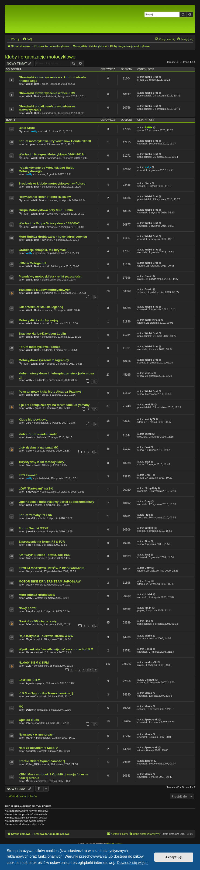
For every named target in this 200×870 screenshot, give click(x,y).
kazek (29, 437)
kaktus (149, 373)
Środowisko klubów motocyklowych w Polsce (52, 183)
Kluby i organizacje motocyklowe (40, 56)
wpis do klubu (29, 720)
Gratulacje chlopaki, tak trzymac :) (44, 250)
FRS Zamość (28, 475)
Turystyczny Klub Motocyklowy (41, 462)
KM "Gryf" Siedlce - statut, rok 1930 (44, 555)
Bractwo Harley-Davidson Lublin (42, 333)
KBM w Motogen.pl (32, 263)
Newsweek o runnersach (37, 734)
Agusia (30, 683)
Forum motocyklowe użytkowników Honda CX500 (55, 141)
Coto (29, 450)
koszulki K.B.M (29, 680)
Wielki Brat (32, 83)
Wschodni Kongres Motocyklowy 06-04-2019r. (52, 154)
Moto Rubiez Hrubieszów (37, 594)
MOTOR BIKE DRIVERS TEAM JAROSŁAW (50, 581)
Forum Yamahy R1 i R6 (35, 515)
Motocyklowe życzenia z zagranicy (44, 360)
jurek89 (149, 404)
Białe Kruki (27, 128)
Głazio (148, 276)
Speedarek (151, 719)
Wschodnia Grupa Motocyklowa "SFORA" (49, 223)
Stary (148, 183)
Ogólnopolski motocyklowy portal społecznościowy (56, 502)
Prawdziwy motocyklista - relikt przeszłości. (50, 276)
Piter (28, 723)
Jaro (28, 422)
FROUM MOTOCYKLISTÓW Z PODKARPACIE (51, 568)
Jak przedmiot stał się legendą (41, 307)
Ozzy (29, 571)
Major (29, 639)
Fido (147, 514)
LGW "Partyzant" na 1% (36, 488)
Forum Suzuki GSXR (33, 528)
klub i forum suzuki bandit (38, 434)
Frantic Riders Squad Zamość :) (42, 761)
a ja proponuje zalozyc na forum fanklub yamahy (54, 405)
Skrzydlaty (32, 491)
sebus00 (31, 696)
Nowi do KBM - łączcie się (37, 621)
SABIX (148, 127)
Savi (147, 447)
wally (34, 131)
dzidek (148, 594)
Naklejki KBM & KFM (34, 662)
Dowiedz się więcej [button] (132, 863)
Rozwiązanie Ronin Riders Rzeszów (45, 197)
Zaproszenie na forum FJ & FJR (42, 541)
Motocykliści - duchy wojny (39, 320)
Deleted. (150, 679)
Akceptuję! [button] (174, 857)
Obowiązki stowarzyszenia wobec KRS (47, 93)
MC (21, 706)
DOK (28, 624)
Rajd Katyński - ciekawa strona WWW (46, 636)
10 (95, 669)
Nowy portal (27, 608)
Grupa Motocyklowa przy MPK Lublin (46, 210)
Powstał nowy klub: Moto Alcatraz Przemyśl (51, 391)
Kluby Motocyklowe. (33, 419)
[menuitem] (27, 39)
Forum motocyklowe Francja (39, 347)
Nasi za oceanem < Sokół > (38, 748)
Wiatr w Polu (152, 320)
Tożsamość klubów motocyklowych (45, 289)
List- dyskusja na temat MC (38, 447)
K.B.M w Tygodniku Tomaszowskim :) (46, 693)
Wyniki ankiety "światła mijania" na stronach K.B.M (56, 649)
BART (148, 474)
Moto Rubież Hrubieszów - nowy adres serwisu (53, 236)
